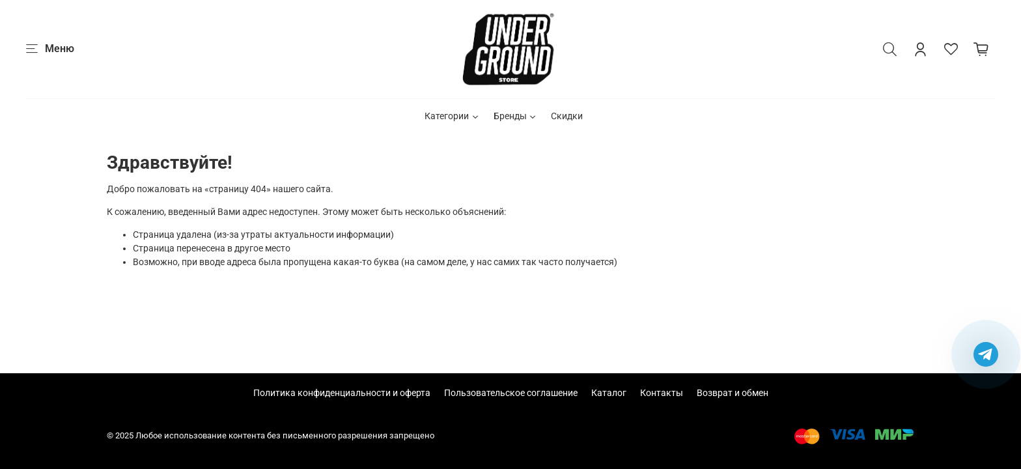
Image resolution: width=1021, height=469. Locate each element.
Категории (452, 116)
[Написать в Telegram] (986, 354)
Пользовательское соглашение (511, 393)
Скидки (567, 116)
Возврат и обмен (732, 393)
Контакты (661, 393)
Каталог (608, 393)
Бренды (516, 116)
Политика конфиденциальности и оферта (341, 393)
